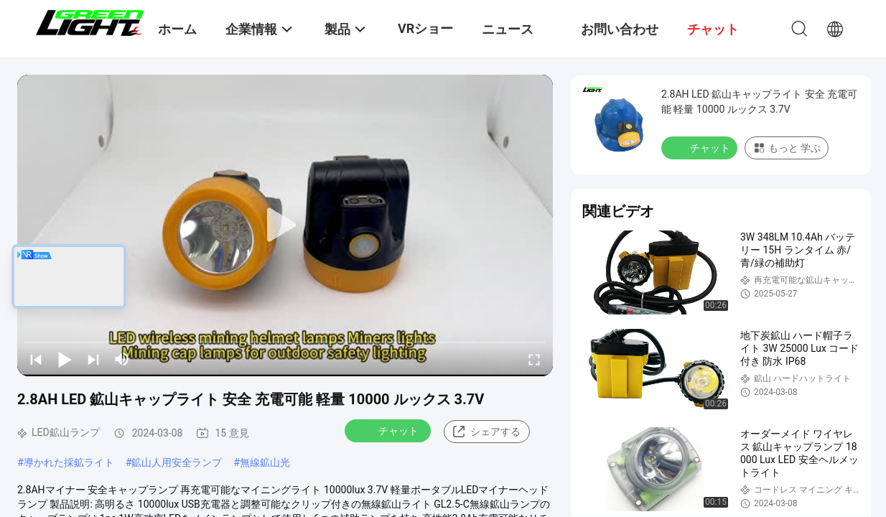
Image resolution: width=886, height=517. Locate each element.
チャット (389, 430)
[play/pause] (64, 359)
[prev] (36, 359)
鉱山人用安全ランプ (176, 462)
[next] (93, 359)
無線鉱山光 (265, 462)
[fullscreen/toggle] (534, 359)
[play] (285, 225)
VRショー (425, 28)
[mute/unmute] (122, 359)
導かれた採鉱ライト (69, 462)
